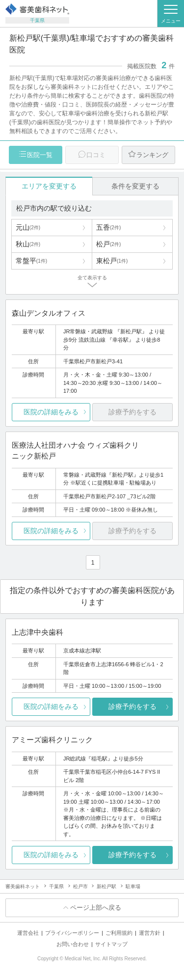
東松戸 (112, 261)
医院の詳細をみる (51, 412)
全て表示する (92, 277)
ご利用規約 (118, 933)
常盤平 (31, 261)
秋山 (28, 244)
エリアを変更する (49, 186)
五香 (108, 227)
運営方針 (149, 933)
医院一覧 (40, 155)
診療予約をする (132, 706)
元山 (28, 227)
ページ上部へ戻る (95, 907)
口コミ (95, 155)
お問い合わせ (72, 944)
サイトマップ (111, 944)
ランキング (152, 155)
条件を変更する (135, 186)
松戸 (108, 244)
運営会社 (28, 933)
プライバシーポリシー (72, 933)
